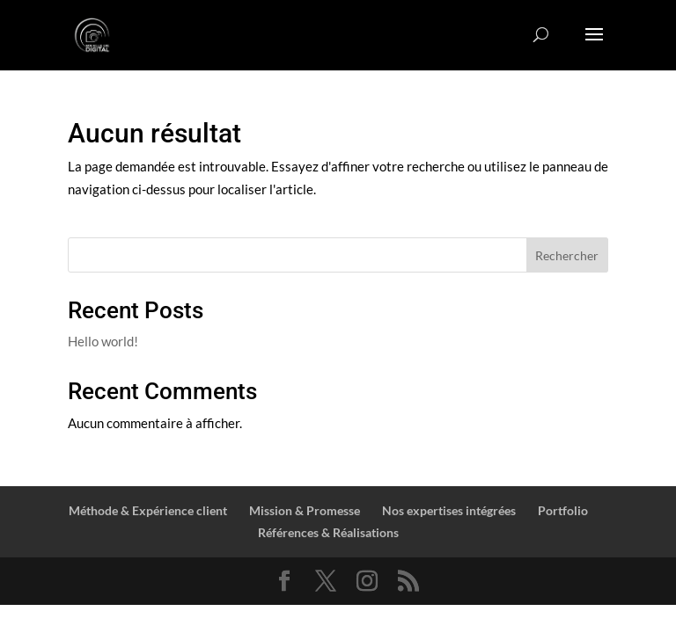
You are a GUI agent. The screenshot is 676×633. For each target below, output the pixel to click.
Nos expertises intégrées (449, 510)
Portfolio (563, 510)
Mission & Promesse (304, 510)
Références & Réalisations (328, 532)
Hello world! (103, 341)
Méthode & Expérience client (148, 510)
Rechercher (567, 255)
